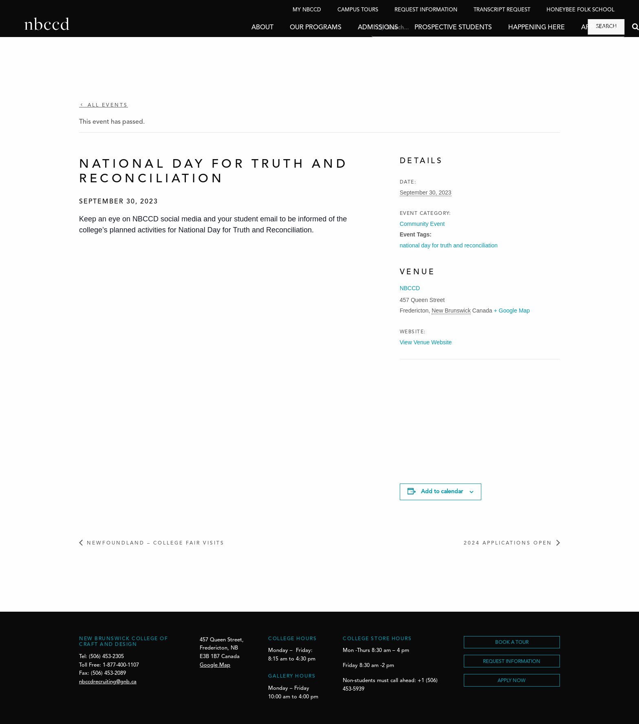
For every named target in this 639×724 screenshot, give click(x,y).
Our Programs (291, 27)
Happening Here (512, 27)
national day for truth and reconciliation (449, 245)
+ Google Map (512, 310)
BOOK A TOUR (512, 642)
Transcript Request (502, 10)
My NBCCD (307, 10)
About (238, 27)
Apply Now (575, 27)
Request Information (425, 10)
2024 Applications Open (508, 543)
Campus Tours (357, 10)
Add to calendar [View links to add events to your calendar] (442, 491)
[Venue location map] (443, 415)
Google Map (215, 665)
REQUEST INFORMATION (511, 661)
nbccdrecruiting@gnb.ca (108, 682)
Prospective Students (428, 27)
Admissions (353, 27)
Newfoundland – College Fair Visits (156, 543)
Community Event (422, 224)
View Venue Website (426, 342)
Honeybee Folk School (580, 10)
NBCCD (410, 288)
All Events (106, 105)
